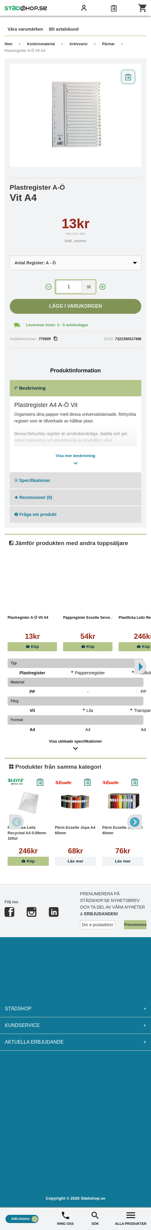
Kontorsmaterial (41, 44)
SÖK (95, 1218)
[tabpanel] (75, 115)
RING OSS (65, 1218)
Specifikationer (32, 480)
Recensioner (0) (33, 497)
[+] (102, 287)
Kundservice (75, 1025)
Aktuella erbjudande (75, 1042)
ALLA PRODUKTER (130, 1218)
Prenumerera (135, 925)
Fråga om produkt (35, 514)
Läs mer (75, 861)
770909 (48, 339)
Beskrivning (30, 388)
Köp (32, 646)
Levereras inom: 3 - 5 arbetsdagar (57, 325)
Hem (8, 44)
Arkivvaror (78, 44)
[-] (48, 287)
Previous (16, 821)
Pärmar (108, 44)
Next (134, 821)
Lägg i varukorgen (75, 306)
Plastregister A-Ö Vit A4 (25, 51)
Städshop (75, 1008)
